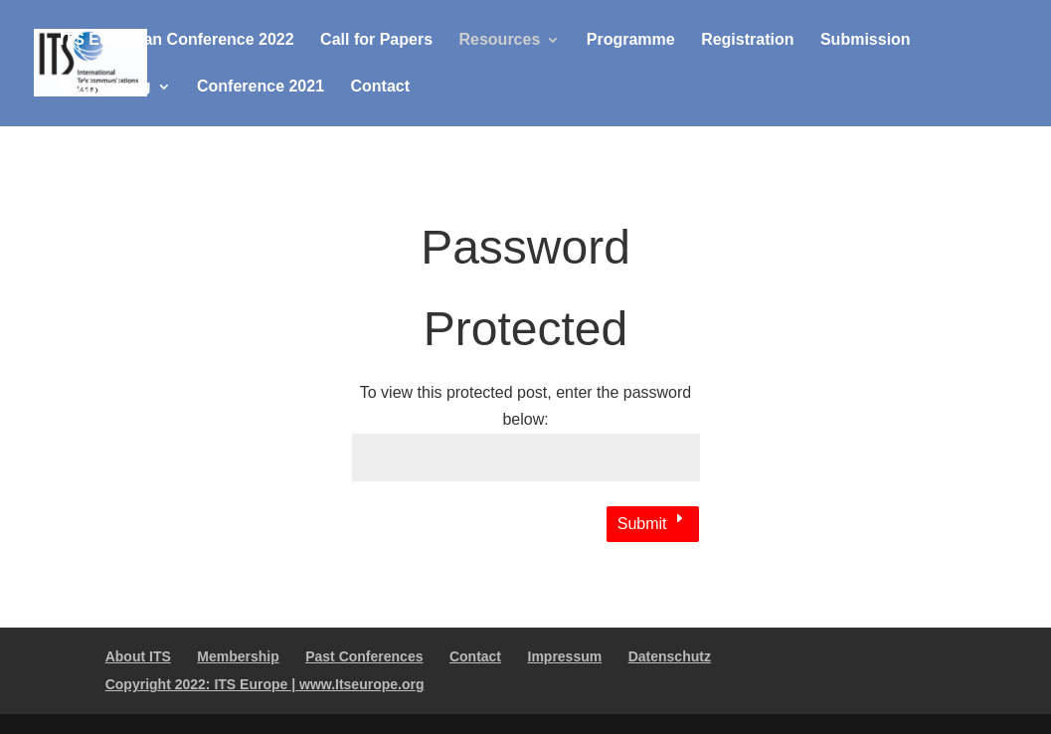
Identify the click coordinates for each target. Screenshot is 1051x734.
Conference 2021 (260, 87)
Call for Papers (376, 40)
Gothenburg (105, 87)
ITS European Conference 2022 (177, 40)
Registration (747, 40)
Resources (499, 40)
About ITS (138, 656)
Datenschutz (669, 656)
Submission (865, 40)
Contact (381, 87)
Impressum (565, 656)
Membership (237, 656)
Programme (631, 40)
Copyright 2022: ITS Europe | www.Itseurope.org (265, 684)
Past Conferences (364, 656)
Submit (642, 523)
